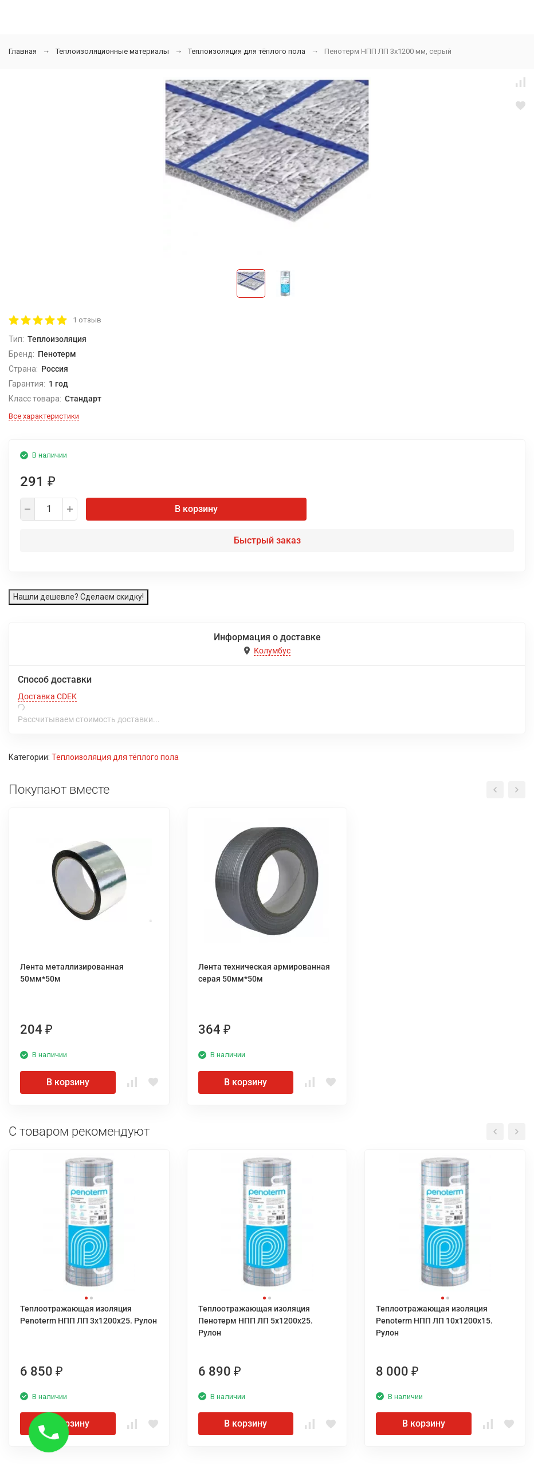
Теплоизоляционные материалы (112, 51)
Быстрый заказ (267, 540)
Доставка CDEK (47, 696)
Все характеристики (44, 416)
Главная (23, 51)
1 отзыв (87, 320)
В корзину (196, 508)
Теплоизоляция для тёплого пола (246, 51)
